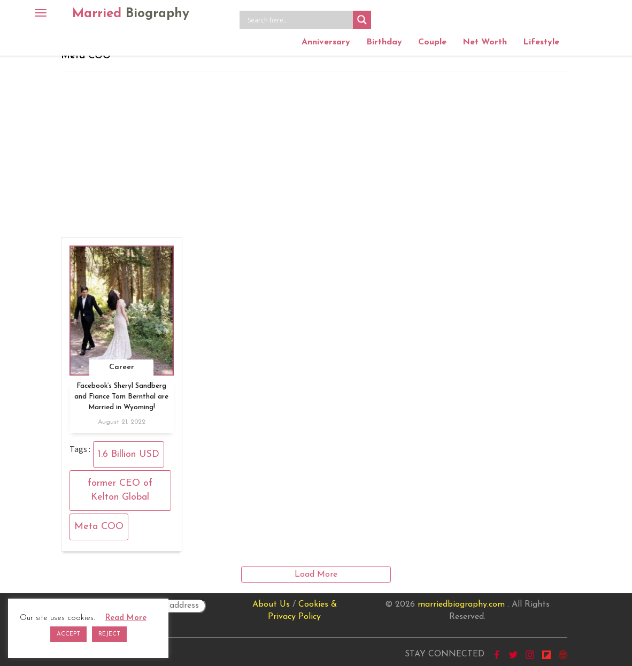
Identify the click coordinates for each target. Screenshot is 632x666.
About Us (271, 604)
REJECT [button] (109, 634)
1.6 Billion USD (128, 454)
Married (130, 13)
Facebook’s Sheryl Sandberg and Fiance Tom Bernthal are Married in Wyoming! (121, 396)
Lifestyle (541, 42)
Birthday (384, 42)
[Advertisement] (316, 152)
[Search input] (299, 20)
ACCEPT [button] (68, 634)
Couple (432, 42)
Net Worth (485, 42)
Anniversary (326, 42)
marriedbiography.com (461, 604)
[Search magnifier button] (362, 20)
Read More (126, 618)
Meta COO (99, 527)
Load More (316, 574)
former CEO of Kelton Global (120, 490)
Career (121, 367)
